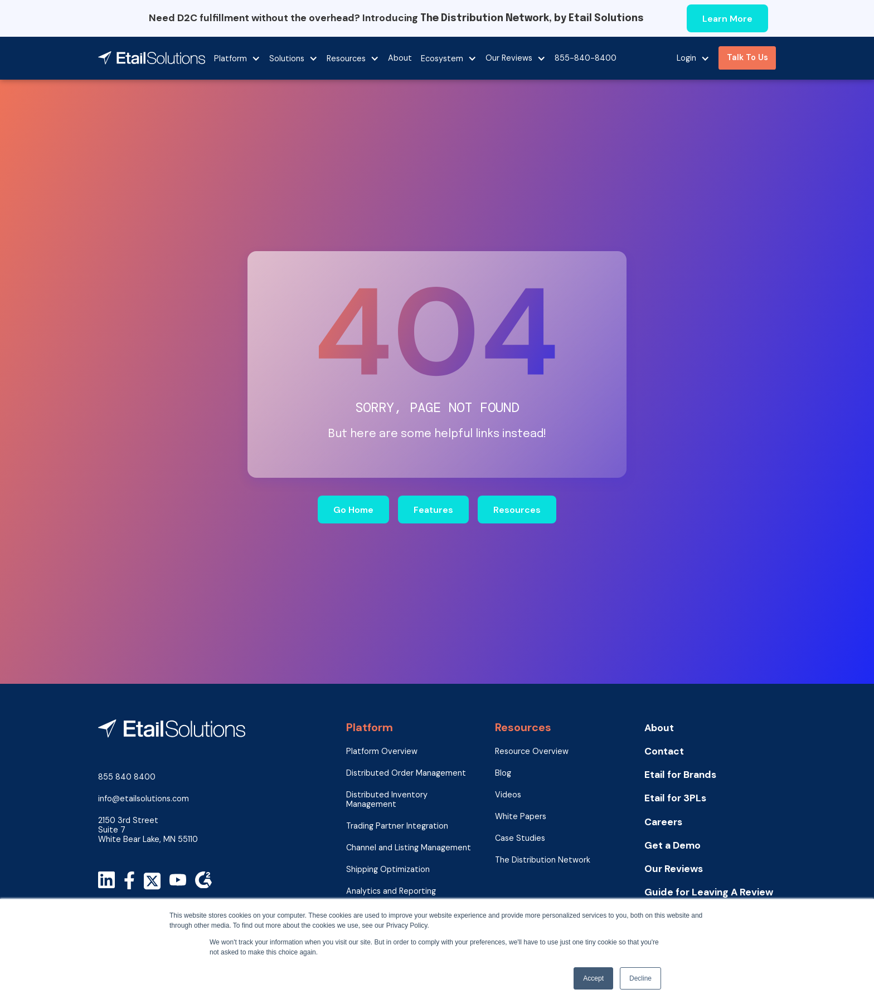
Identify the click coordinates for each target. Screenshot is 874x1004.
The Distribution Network (542, 860)
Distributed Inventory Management (387, 799)
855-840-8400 (585, 58)
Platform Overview (381, 751)
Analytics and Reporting (391, 891)
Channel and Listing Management (408, 848)
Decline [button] (640, 978)
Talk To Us (747, 57)
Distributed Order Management (406, 773)
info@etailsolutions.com (143, 799)
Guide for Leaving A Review (708, 892)
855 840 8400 (127, 777)
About (400, 58)
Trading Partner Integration (397, 826)
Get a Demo (672, 845)
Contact (664, 751)
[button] (237, 58)
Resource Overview (532, 751)
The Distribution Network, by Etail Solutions (532, 18)
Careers (663, 822)
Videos (508, 795)
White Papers (520, 816)
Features (433, 510)
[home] (151, 58)
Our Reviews (673, 869)
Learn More (727, 19)
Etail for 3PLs (675, 798)
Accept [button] (593, 978)
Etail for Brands (680, 775)
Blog (503, 773)
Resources (517, 510)
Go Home (353, 510)
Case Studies (520, 838)
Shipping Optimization (388, 869)
